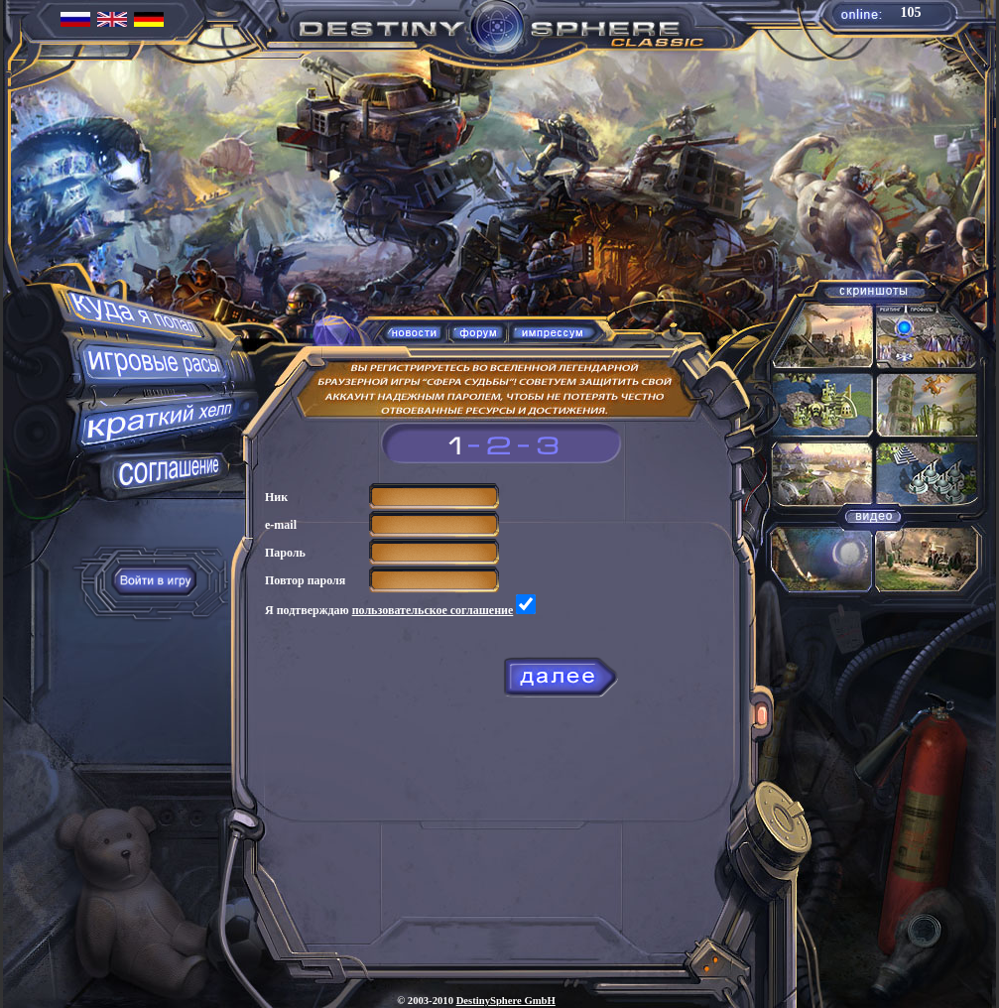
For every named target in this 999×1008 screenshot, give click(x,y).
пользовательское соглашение (433, 610)
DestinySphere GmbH (506, 1000)
